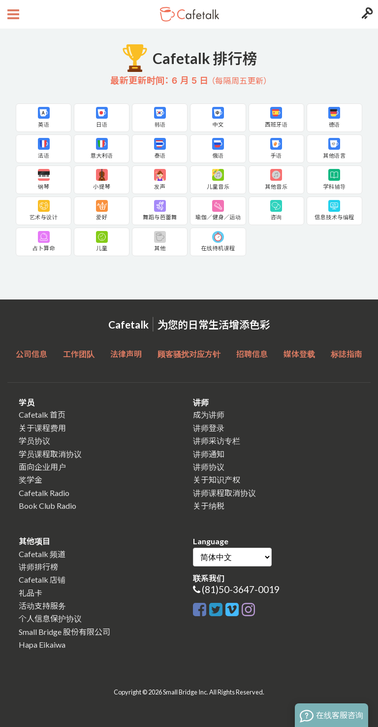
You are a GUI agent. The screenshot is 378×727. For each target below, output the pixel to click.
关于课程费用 (42, 427)
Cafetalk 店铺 (42, 579)
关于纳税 (208, 505)
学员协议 (34, 440)
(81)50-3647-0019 (241, 589)
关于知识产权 (216, 479)
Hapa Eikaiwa (42, 644)
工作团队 (78, 354)
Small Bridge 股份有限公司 (64, 631)
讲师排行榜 (38, 566)
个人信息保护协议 (50, 618)
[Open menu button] (12, 14)
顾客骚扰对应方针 (189, 354)
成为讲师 (208, 414)
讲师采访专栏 (216, 440)
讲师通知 (208, 454)
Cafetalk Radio (44, 492)
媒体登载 (299, 354)
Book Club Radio (47, 505)
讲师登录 (208, 427)
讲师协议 (208, 466)
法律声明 (126, 354)
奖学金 (30, 479)
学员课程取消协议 (50, 454)
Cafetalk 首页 (42, 414)
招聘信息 (252, 354)
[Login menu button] (366, 14)
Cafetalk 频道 (42, 554)
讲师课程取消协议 (224, 492)
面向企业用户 (42, 466)
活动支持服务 (42, 605)
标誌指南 (346, 354)
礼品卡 (30, 592)
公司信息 (31, 354)
